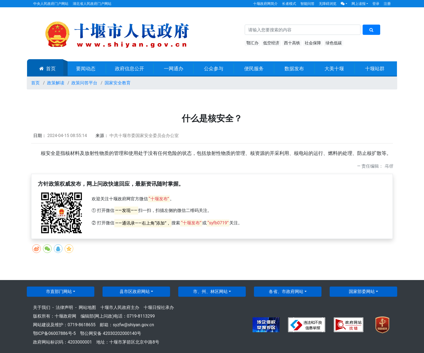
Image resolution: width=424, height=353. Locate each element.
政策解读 (55, 82)
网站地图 (87, 307)
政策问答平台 (84, 82)
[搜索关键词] (302, 30)
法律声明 (64, 307)
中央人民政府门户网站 (50, 4)
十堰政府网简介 (265, 4)
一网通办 (173, 68)
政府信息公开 (129, 68)
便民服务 (254, 68)
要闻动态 (85, 68)
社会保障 (313, 43)
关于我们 (41, 307)
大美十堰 (334, 68)
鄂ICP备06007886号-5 (54, 333)
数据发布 (294, 68)
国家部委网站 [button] (362, 291)
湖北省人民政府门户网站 (92, 4)
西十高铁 (292, 43)
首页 (47, 68)
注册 (387, 4)
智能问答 (307, 4)
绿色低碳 (334, 43)
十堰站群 (375, 68)
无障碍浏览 (327, 4)
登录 (375, 4)
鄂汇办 (252, 43)
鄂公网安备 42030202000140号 (110, 333)
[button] (344, 3)
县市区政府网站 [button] (135, 291)
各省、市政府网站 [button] (286, 291)
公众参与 (213, 68)
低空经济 (271, 43)
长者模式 (289, 4)
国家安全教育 (118, 82)
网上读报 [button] (359, 4)
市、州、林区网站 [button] (210, 291)
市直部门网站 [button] (59, 291)
